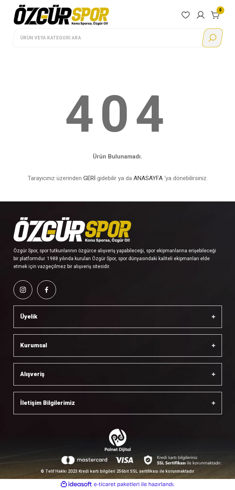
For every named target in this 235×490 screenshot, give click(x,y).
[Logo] (61, 15)
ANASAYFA (148, 178)
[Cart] (215, 15)
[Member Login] (200, 15)
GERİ (89, 178)
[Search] (117, 37)
